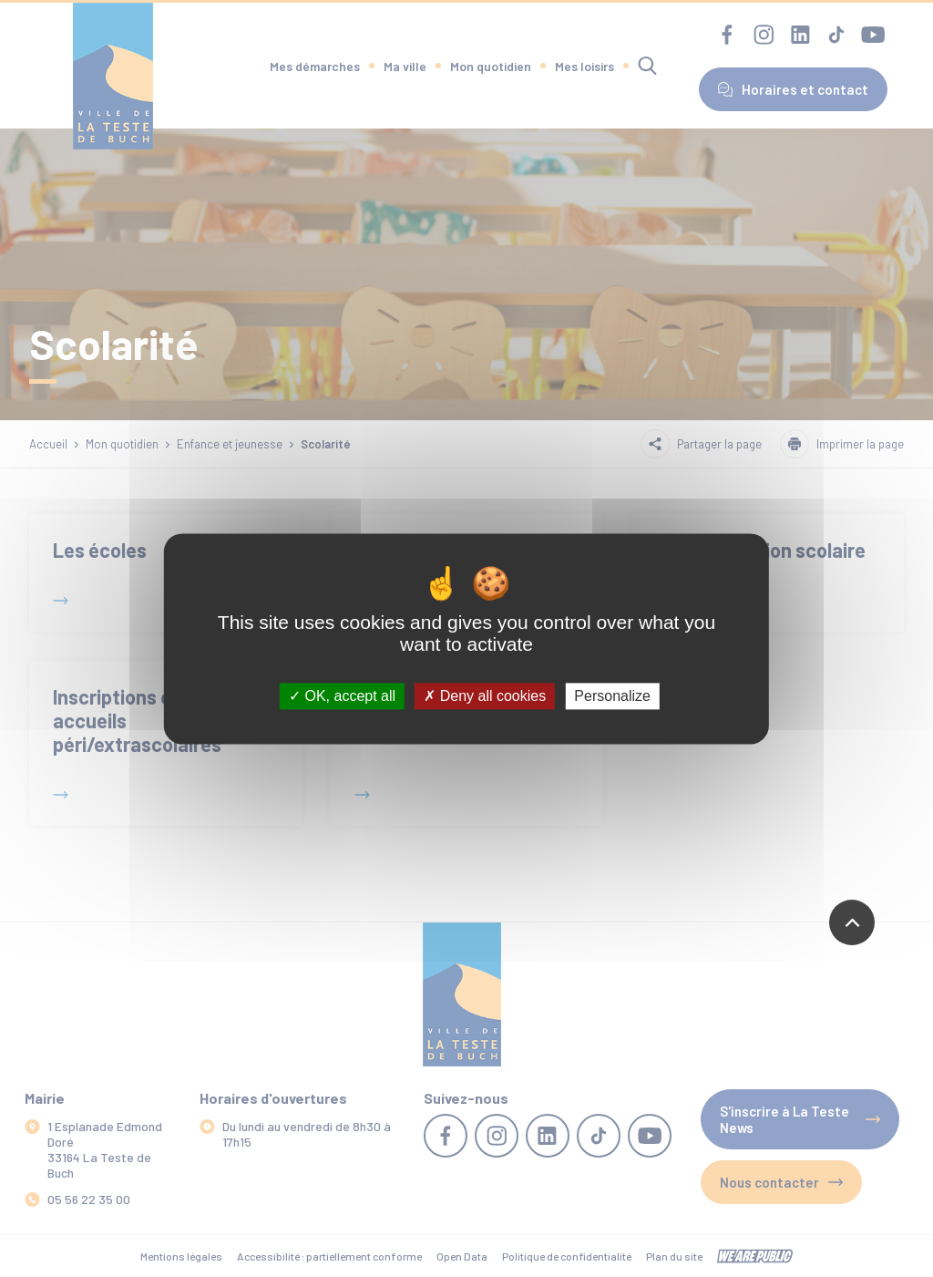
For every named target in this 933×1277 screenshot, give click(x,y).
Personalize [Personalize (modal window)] (612, 696)
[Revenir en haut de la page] (852, 922)
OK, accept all (342, 696)
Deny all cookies (485, 696)
